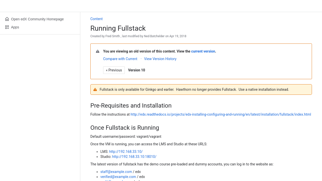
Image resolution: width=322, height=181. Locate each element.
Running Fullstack (118, 28)
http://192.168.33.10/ (126, 152)
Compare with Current (120, 59)
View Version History (160, 59)
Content (96, 19)
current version (203, 51)
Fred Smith (112, 36)
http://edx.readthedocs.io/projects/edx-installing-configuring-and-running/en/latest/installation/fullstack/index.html (221, 114)
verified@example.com (118, 177)
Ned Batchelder (154, 36)
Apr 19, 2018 (177, 36)
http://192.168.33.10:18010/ (134, 157)
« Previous (114, 70)
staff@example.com (116, 172)
